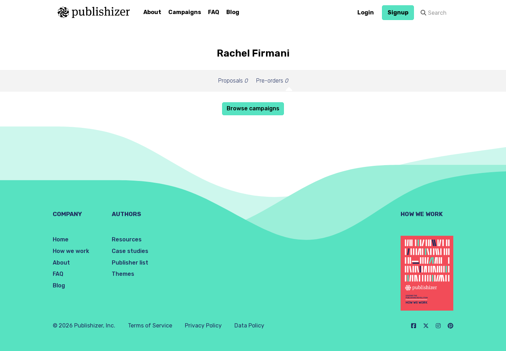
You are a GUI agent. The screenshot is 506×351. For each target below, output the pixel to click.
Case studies (130, 251)
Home (61, 239)
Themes (123, 274)
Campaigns (184, 12)
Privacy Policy (203, 325)
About (152, 12)
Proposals (233, 80)
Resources (127, 239)
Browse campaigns (253, 108)
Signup (398, 12)
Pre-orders (272, 80)
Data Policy (249, 325)
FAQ (213, 12)
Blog (232, 12)
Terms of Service (150, 325)
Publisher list (130, 262)
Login (365, 12)
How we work (71, 251)
